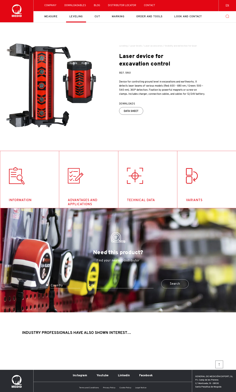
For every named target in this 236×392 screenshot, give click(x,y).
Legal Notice (140, 388)
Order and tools (149, 16)
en (227, 5)
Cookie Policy (125, 388)
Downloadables (75, 5)
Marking (118, 16)
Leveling (76, 16)
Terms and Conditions (89, 388)
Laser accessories (153, 46)
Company (50, 5)
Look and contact (188, 16)
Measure (51, 16)
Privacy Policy (109, 388)
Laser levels (136, 46)
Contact (149, 5)
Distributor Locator (122, 5)
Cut (97, 16)
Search (175, 284)
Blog (97, 5)
